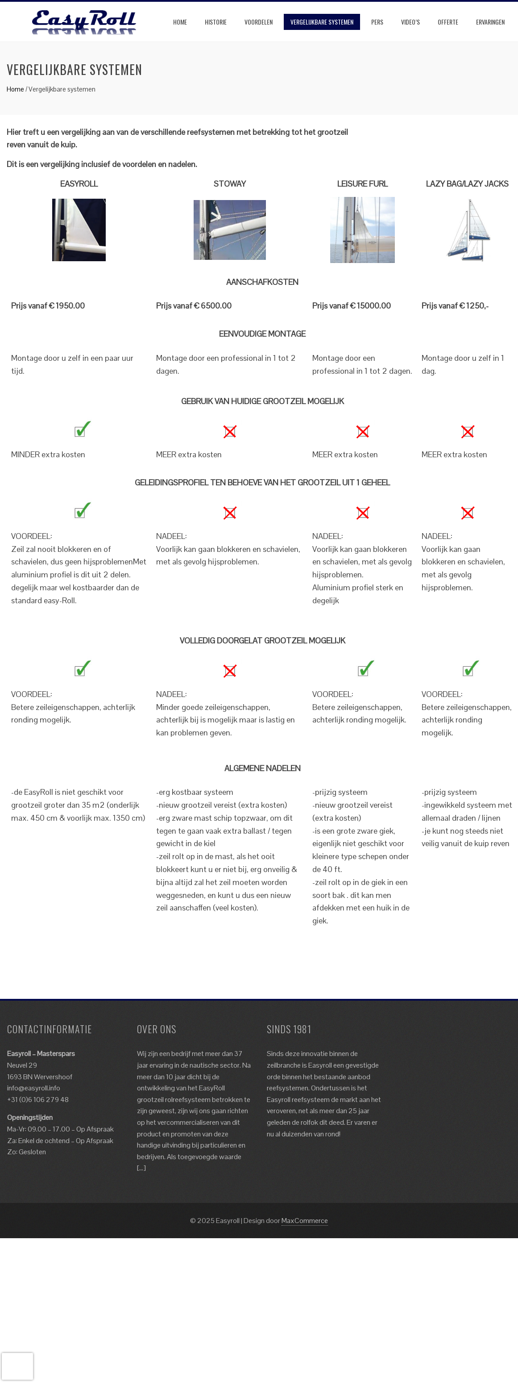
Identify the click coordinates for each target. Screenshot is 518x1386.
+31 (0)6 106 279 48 (38, 1099)
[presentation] (17, 1366)
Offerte (448, 21)
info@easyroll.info (33, 1088)
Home (180, 21)
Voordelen (258, 21)
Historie (216, 21)
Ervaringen (490, 21)
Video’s (410, 21)
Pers (377, 21)
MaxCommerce (305, 1220)
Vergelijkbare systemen (321, 21)
